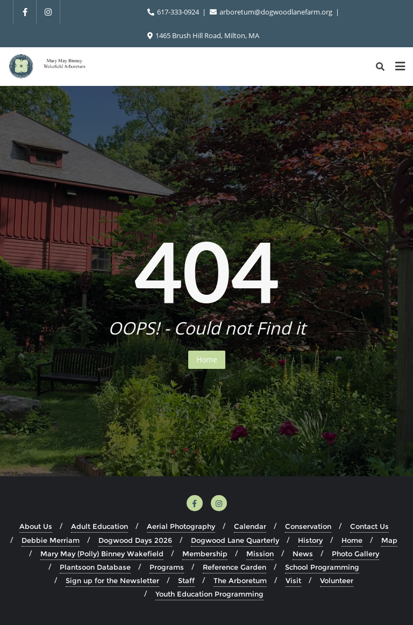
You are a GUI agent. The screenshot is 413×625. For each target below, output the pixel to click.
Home (206, 359)
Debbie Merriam (51, 540)
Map (389, 540)
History (310, 540)
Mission (260, 553)
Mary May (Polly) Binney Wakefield (101, 553)
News (303, 553)
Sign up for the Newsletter (112, 580)
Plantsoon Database (95, 567)
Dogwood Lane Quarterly (235, 540)
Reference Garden (234, 567)
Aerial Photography (181, 526)
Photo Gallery (355, 553)
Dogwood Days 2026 (135, 540)
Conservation (308, 526)
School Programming (322, 567)
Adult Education (99, 526)
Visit (293, 580)
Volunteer (336, 580)
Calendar (250, 526)
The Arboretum (240, 580)
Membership (204, 553)
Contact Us (369, 526)
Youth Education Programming (209, 594)
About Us (35, 526)
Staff (186, 580)
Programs (166, 567)
